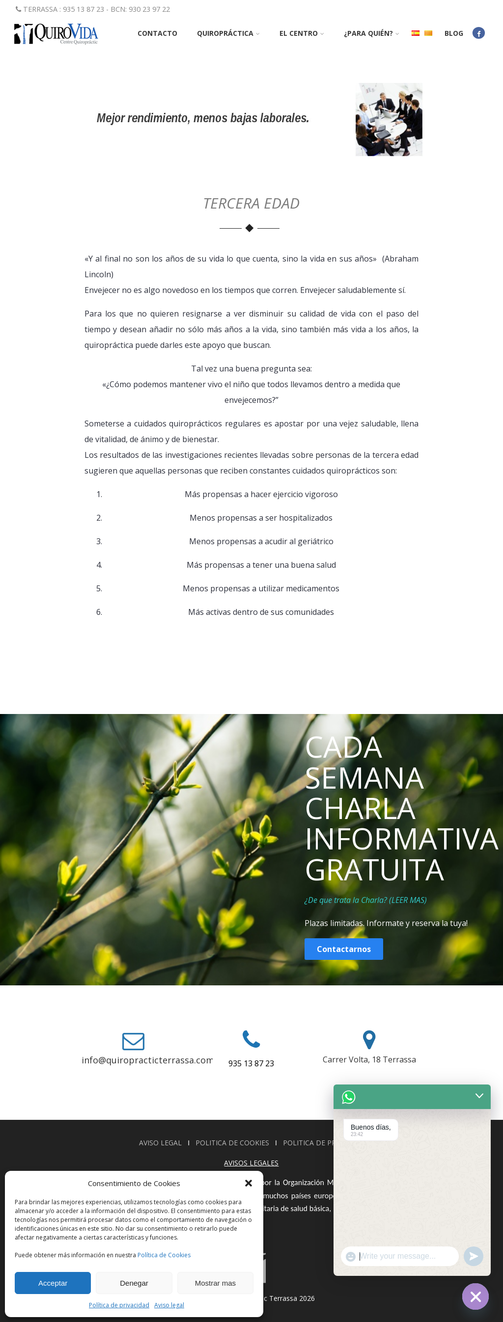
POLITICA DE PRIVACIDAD (325, 1142)
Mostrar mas (215, 1283)
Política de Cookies (164, 1255)
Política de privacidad (119, 1305)
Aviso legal (169, 1305)
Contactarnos (344, 949)
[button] (248, 1183)
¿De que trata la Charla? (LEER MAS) (366, 900)
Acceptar (52, 1283)
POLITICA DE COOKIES (233, 1142)
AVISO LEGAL (161, 1142)
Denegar (134, 1283)
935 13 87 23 (251, 1063)
